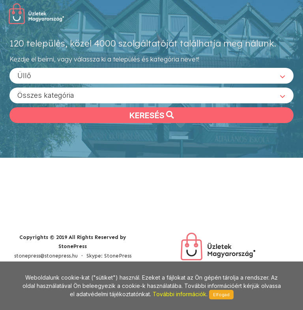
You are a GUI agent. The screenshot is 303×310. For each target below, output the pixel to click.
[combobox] (151, 75)
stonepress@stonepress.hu (46, 256)
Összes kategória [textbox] (45, 95)
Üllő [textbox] (24, 75)
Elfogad (221, 294)
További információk (179, 294)
